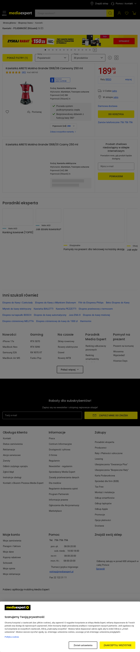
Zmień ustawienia (83, 645)
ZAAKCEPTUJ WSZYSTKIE (117, 645)
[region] (70, 627)
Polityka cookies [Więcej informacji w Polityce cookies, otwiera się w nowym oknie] (12, 636)
